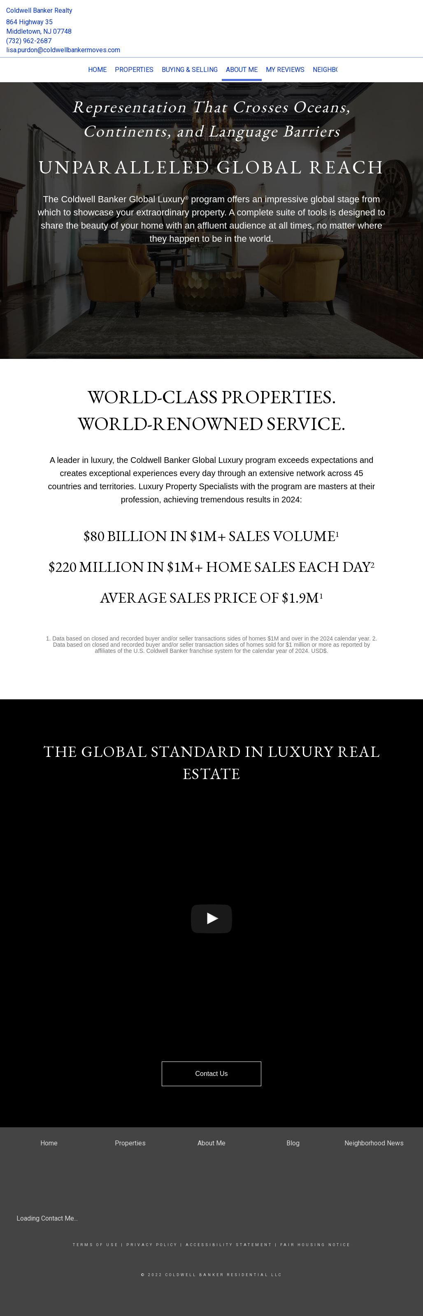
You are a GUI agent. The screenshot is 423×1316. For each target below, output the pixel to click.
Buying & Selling (190, 70)
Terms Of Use (96, 1245)
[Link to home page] (211, 18)
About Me (242, 70)
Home (97, 70)
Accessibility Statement (229, 1245)
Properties (134, 70)
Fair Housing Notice (315, 1245)
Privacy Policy (152, 1245)
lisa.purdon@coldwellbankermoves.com (63, 50)
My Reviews (285, 70)
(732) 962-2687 (28, 41)
